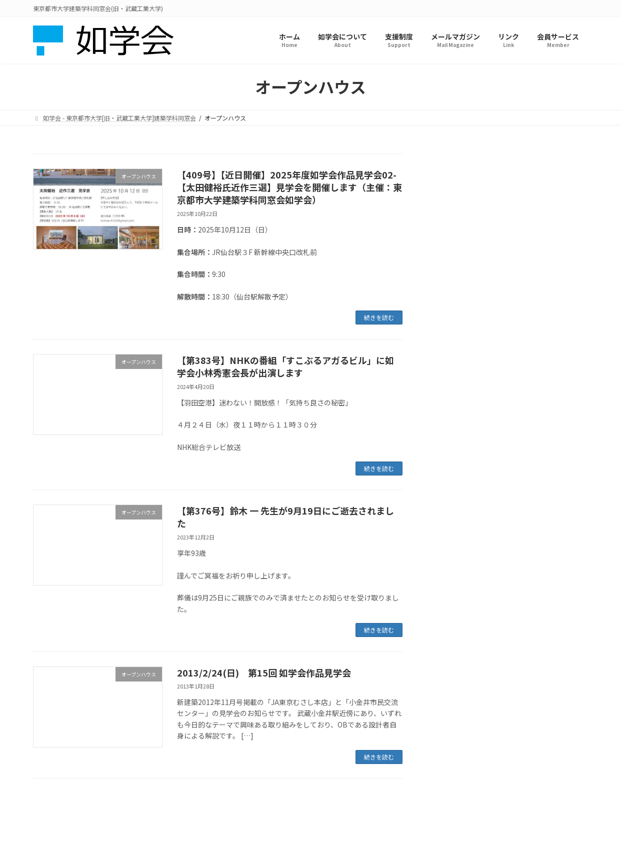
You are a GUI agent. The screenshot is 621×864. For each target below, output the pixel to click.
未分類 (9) (456, 301)
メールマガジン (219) (474, 281)
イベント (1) (460, 221)
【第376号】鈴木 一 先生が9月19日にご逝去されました (285, 517)
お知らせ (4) (460, 200)
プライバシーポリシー (266, 820)
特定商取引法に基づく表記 (350, 820)
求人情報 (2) (460, 322)
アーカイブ (454, 412)
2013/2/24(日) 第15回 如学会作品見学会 (264, 672)
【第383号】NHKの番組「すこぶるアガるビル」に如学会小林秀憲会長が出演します (285, 366)
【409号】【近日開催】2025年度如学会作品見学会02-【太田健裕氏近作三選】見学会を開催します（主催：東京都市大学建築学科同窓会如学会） (289, 187)
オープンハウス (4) (470, 241)
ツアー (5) (456, 261)
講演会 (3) (456, 343)
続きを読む (379, 317)
